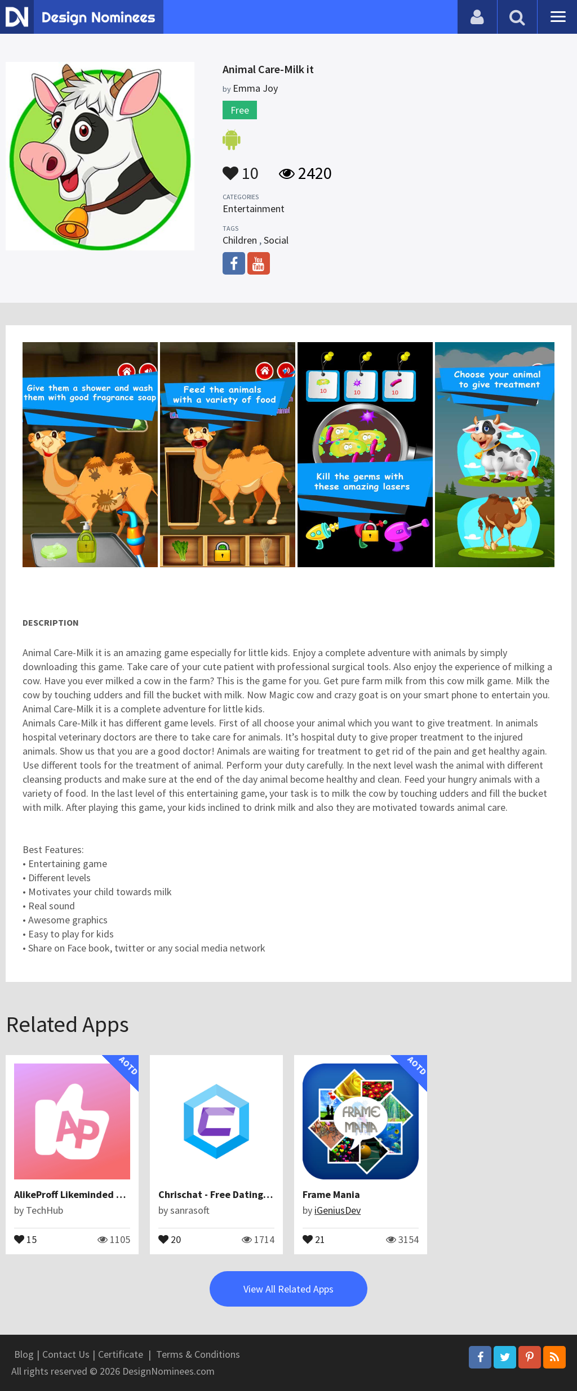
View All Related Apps (288, 1288)
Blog (24, 1354)
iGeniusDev (337, 1210)
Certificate (120, 1354)
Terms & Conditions (198, 1354)
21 (314, 1238)
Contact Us (66, 1354)
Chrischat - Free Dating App (220, 1194)
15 (25, 1238)
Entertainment (254, 208)
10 (241, 167)
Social (276, 240)
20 (169, 1238)
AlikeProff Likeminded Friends (82, 1194)
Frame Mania (331, 1194)
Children (240, 240)
